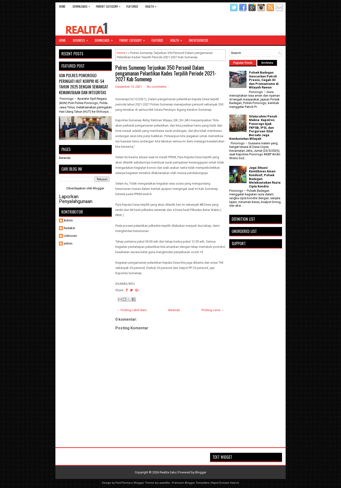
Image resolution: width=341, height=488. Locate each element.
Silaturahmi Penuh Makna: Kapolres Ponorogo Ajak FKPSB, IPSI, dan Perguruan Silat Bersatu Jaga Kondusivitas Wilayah (253, 128)
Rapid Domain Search (225, 482)
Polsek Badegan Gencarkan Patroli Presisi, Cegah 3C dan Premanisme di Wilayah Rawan (264, 80)
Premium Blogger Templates (190, 482)
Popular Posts (243, 62)
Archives (267, 62)
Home (62, 6)
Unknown (70, 236)
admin (68, 243)
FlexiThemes (123, 482)
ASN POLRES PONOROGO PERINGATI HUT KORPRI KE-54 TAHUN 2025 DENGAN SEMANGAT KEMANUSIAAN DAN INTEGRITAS (83, 83)
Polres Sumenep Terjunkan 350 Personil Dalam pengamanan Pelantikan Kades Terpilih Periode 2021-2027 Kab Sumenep (165, 73)
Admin (68, 220)
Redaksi (69, 228)
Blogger (98, 188)
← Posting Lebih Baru (132, 310)
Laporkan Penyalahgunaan (75, 199)
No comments (156, 86)
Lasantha (164, 482)
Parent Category (109, 5)
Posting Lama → (212, 310)
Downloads (82, 5)
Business (82, 39)
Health (152, 5)
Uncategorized (198, 40)
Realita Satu (168, 472)
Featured (132, 6)
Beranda (174, 310)
